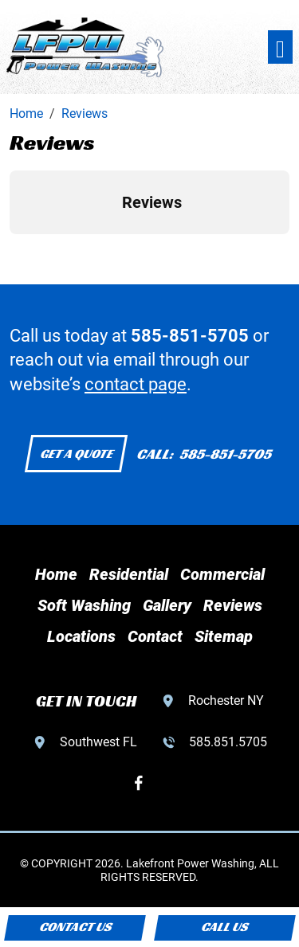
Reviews (232, 605)
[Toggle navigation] (280, 47)
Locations (81, 636)
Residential (128, 574)
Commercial (222, 574)
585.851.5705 (228, 741)
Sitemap (224, 636)
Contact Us (75, 926)
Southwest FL (98, 741)
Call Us (224, 926)
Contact (155, 636)
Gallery (167, 605)
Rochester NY (226, 700)
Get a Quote (76, 453)
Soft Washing (84, 605)
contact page (136, 384)
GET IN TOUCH (86, 700)
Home (56, 574)
